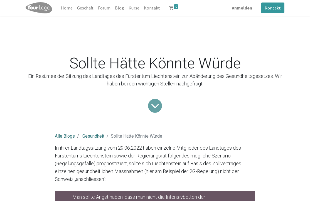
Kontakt (273, 8)
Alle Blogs (65, 136)
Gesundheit (93, 136)
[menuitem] (67, 7)
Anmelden (242, 8)
